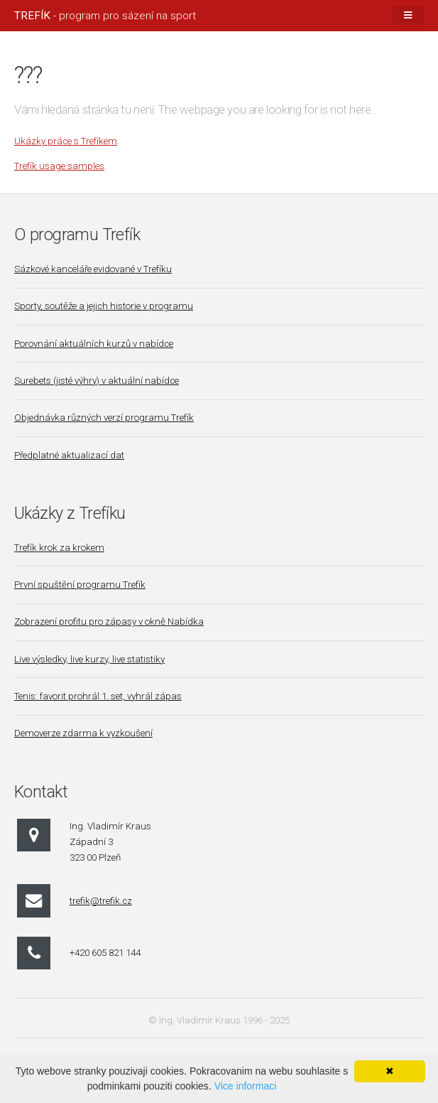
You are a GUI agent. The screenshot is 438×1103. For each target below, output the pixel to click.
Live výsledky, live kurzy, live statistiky (89, 659)
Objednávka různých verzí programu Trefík (104, 417)
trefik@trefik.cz (101, 900)
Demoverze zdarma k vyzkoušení (83, 733)
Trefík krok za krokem (59, 547)
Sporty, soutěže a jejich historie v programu (103, 306)
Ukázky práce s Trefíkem (65, 141)
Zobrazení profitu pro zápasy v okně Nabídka (109, 621)
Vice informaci (245, 1086)
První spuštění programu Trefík (80, 584)
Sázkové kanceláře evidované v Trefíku (93, 269)
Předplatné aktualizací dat (69, 455)
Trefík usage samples (59, 166)
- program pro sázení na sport (105, 15)
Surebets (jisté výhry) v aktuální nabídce (96, 380)
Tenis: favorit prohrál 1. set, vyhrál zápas (98, 696)
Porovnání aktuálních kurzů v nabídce (93, 343)
